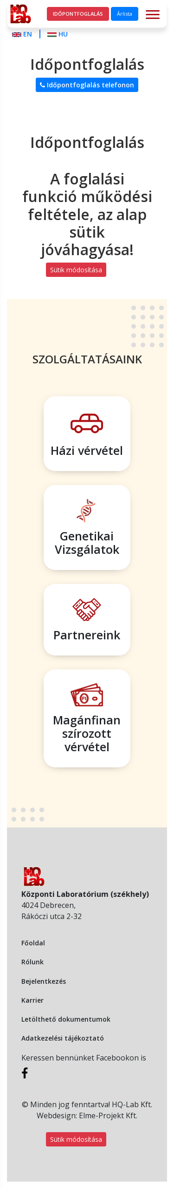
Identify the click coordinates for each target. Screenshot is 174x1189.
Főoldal (33, 942)
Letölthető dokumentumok (65, 1019)
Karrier (32, 1000)
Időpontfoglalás (78, 13)
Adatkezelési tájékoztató (62, 1038)
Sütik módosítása (76, 269)
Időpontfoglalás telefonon (87, 84)
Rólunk (32, 961)
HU (57, 34)
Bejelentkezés (43, 981)
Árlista (124, 13)
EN (23, 34)
